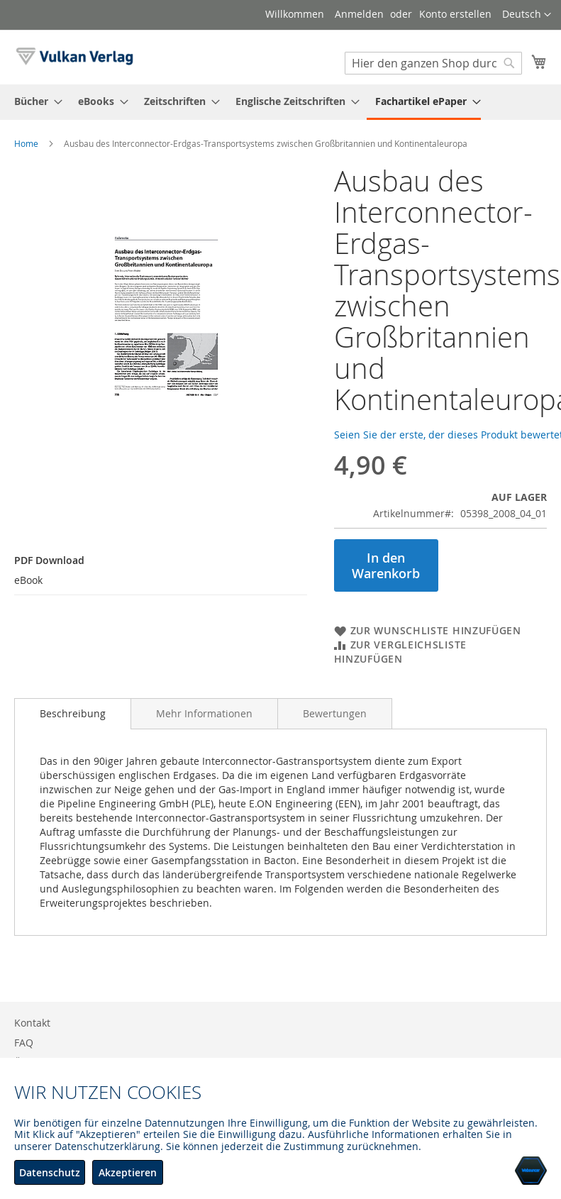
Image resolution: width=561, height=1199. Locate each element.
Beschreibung (73, 713)
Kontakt (32, 1022)
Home (26, 143)
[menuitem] (34, 101)
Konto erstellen (455, 14)
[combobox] (433, 63)
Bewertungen (335, 713)
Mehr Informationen (204, 713)
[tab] (72, 713)
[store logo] (74, 56)
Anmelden (359, 14)
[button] (526, 15)
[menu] (280, 102)
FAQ (23, 1042)
